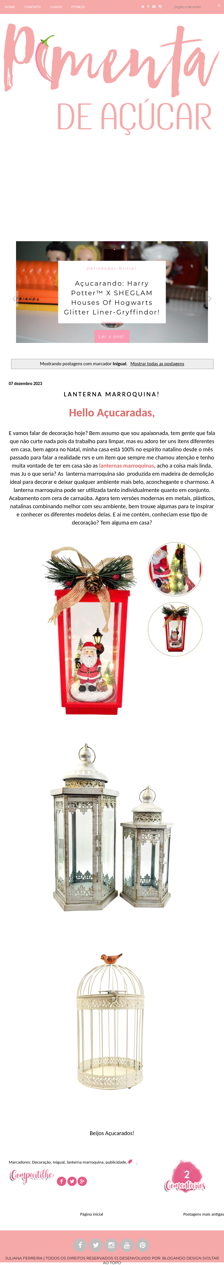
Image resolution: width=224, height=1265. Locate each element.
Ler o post (112, 336)
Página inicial (91, 1214)
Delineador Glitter (112, 268)
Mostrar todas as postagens (157, 363)
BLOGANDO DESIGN (182, 1258)
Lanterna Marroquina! (112, 394)
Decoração (41, 1162)
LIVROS (56, 7)
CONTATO (32, 7)
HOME (10, 7)
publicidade (116, 1162)
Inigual (59, 1162)
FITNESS (78, 7)
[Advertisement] (112, 187)
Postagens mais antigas (203, 1214)
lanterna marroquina (85, 1162)
